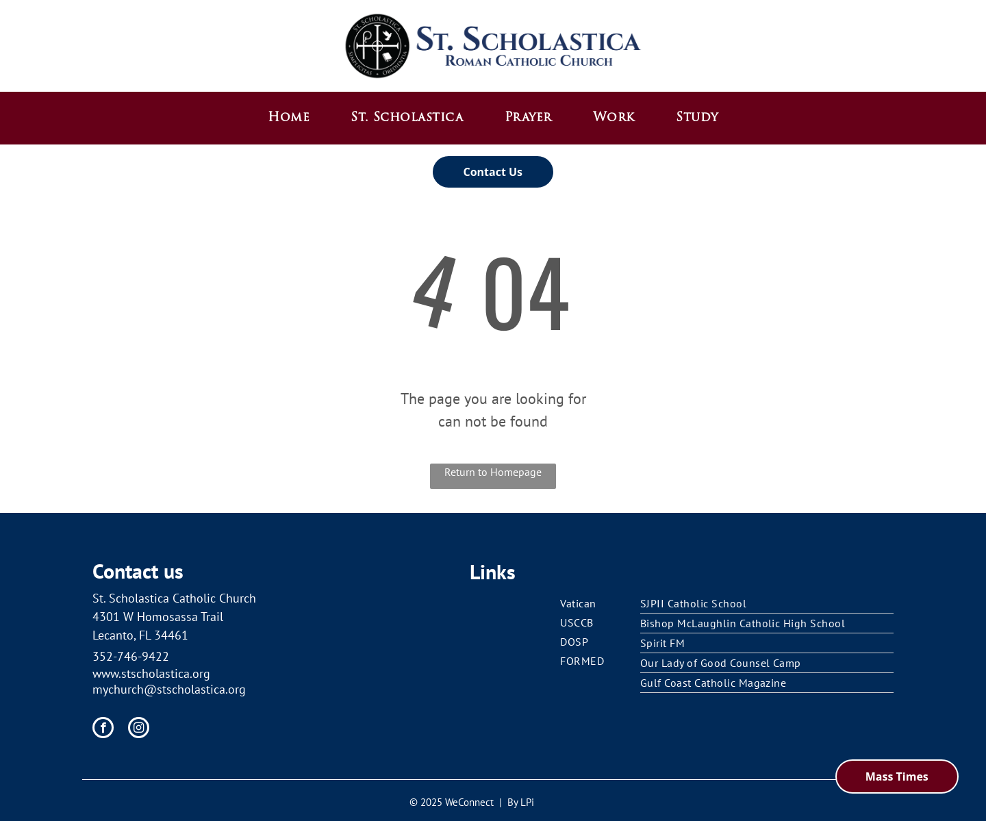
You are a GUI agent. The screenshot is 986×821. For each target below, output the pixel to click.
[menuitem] (288, 118)
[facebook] (103, 729)
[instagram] (138, 729)
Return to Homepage (493, 472)
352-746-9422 (130, 656)
